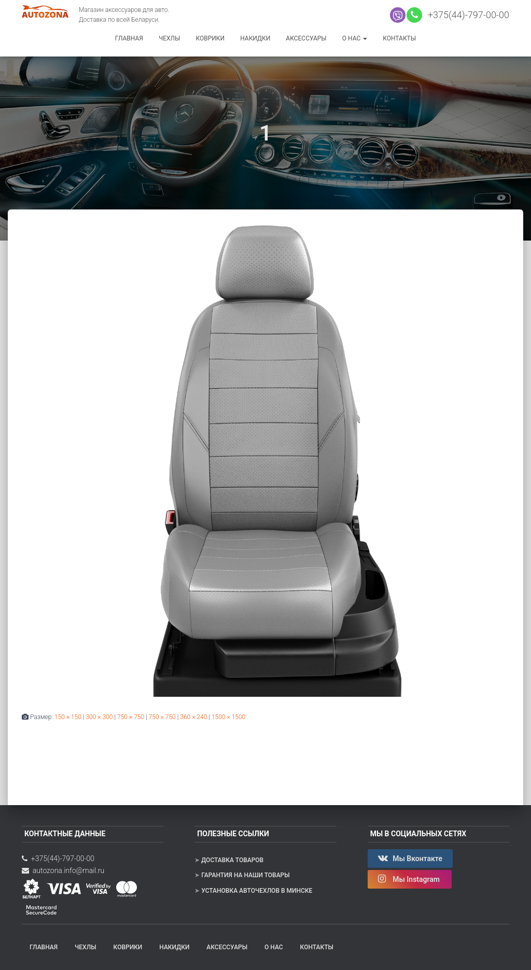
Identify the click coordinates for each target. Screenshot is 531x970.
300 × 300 (99, 717)
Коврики (210, 38)
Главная (129, 38)
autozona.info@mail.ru (63, 870)
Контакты (399, 38)
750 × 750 (130, 717)
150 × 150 (67, 717)
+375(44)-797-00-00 (466, 14)
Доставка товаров (232, 860)
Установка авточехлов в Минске (256, 890)
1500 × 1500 (228, 717)
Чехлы (169, 38)
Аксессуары (306, 38)
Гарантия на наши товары (245, 875)
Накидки (255, 38)
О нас (354, 38)
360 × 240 (193, 717)
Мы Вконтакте (410, 858)
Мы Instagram (410, 878)
